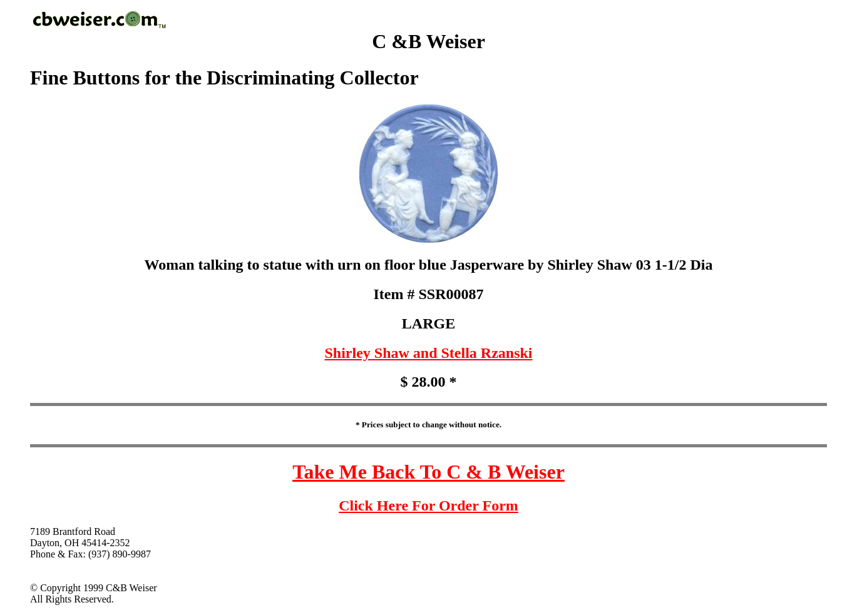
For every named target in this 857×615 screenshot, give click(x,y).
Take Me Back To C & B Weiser (428, 471)
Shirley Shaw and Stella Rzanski (428, 353)
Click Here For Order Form (428, 505)
